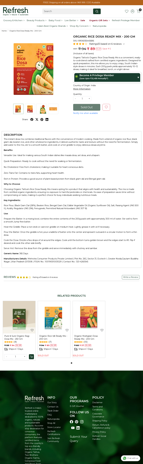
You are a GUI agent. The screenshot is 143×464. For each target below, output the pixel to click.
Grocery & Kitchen (13, 20)
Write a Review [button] (130, 277)
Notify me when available (85, 113)
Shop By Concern (80, 26)
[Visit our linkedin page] (78, 428)
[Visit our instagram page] (81, 422)
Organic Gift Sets (99, 20)
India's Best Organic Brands (52, 26)
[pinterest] (41, 119)
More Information (81, 89)
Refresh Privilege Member (126, 20)
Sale (82, 20)
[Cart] (31, 356)
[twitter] (36, 119)
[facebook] (31, 119)
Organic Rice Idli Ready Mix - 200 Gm (53, 337)
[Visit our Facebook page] (71, 422)
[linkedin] (46, 119)
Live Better (71, 20)
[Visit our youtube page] (72, 428)
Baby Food (55, 20)
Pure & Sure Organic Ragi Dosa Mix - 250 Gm (16, 337)
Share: (25, 119)
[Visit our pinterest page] (76, 422)
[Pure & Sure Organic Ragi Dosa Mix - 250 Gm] (19, 317)
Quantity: (77, 94)
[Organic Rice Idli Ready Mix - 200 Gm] (54, 317)
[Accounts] (132, 11)
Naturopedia (99, 26)
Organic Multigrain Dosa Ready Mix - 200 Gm (86, 337)
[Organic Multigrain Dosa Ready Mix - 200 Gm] (89, 317)
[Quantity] (15, 356)
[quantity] (82, 98)
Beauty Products (36, 20)
